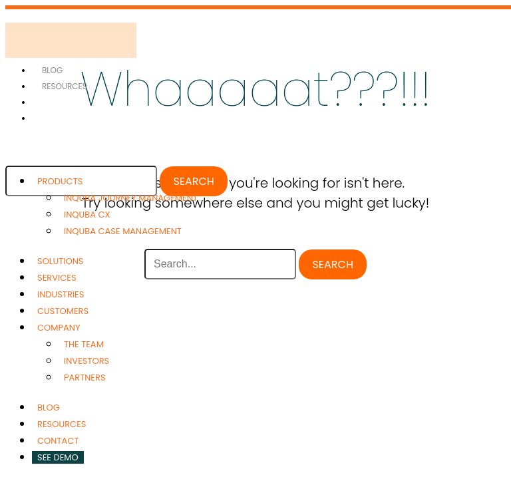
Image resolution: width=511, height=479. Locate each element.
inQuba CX (87, 214)
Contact (58, 440)
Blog (52, 70)
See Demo (58, 457)
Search (193, 181)
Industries (60, 294)
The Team (84, 344)
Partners (85, 377)
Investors (86, 361)
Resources (64, 86)
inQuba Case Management (123, 231)
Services (57, 277)
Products (60, 181)
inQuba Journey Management (131, 198)
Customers (62, 311)
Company (58, 327)
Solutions (60, 261)
